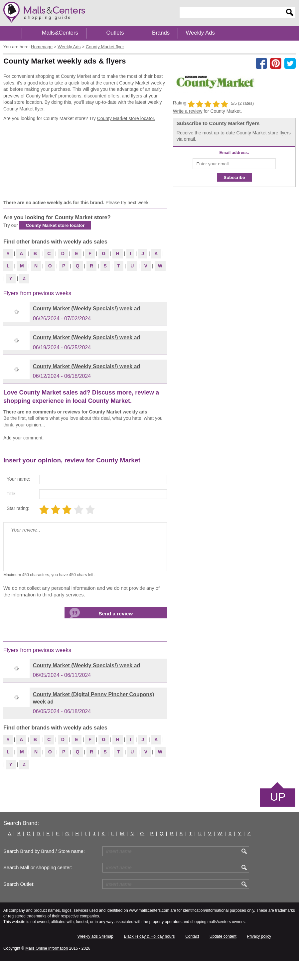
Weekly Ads (200, 33)
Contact (192, 936)
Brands (161, 33)
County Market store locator (55, 225)
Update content (223, 936)
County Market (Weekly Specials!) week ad (86, 308)
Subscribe (234, 177)
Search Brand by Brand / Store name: (44, 851)
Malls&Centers (60, 33)
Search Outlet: (19, 884)
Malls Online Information (46, 948)
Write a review (187, 111)
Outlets (115, 33)
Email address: (234, 152)
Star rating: (18, 508)
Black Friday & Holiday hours (149, 936)
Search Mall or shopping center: (37, 867)
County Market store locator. (126, 118)
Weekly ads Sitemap (95, 936)
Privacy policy (259, 936)
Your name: (18, 479)
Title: (12, 493)
